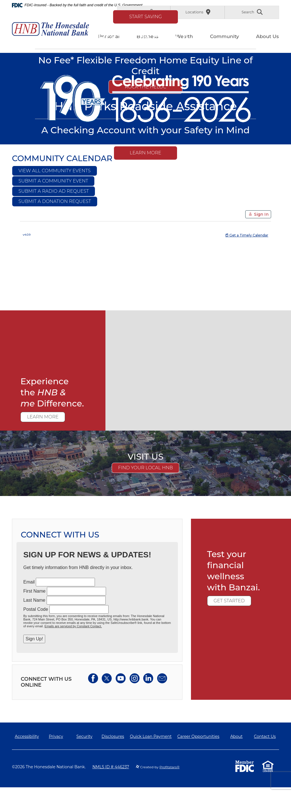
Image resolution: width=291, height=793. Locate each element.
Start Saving (145, 16)
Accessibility (27, 736)
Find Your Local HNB (145, 467)
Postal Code (35, 609)
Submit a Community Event (53, 181)
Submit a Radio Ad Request (53, 191)
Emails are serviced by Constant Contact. (73, 626)
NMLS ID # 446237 (110, 766)
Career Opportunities (198, 736)
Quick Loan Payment (151, 736)
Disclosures (112, 736)
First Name (34, 591)
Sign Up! (34, 638)
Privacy (56, 736)
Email (29, 582)
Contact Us (265, 736)
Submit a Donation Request (54, 201)
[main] (145, 376)
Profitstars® (169, 767)
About (236, 736)
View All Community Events (54, 170)
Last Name (34, 600)
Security (84, 736)
